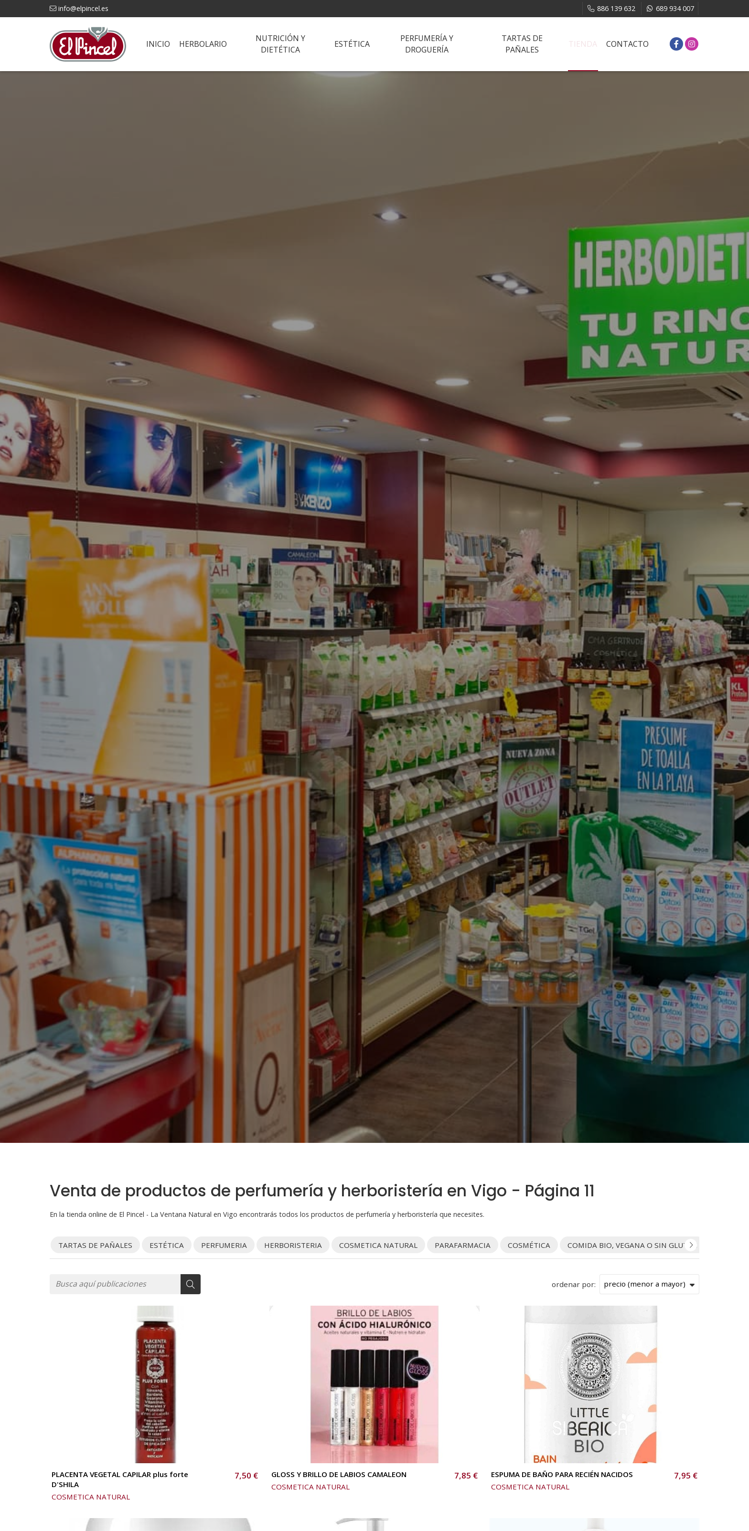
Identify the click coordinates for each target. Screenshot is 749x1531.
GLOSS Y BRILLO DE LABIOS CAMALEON (339, 1474)
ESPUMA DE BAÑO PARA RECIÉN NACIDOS (562, 1474)
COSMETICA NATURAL (91, 1496)
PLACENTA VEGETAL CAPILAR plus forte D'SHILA (120, 1479)
